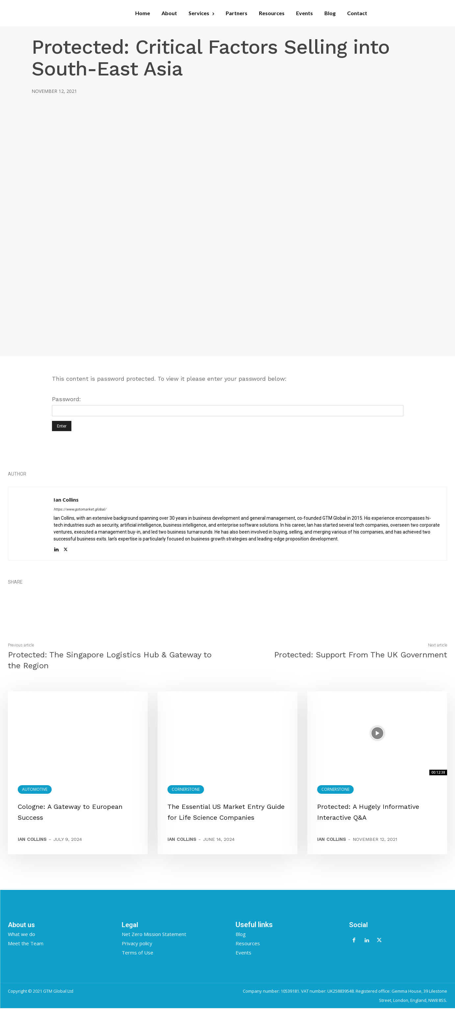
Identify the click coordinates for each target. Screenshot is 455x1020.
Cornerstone (186, 789)
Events (243, 964)
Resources (248, 954)
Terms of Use (137, 964)
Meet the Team (25, 954)
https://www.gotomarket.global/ (80, 509)
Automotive (34, 789)
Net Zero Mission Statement (154, 945)
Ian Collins (66, 499)
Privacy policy (137, 954)
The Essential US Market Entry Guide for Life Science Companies (225, 817)
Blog (241, 945)
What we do (21, 945)
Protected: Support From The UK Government (360, 654)
